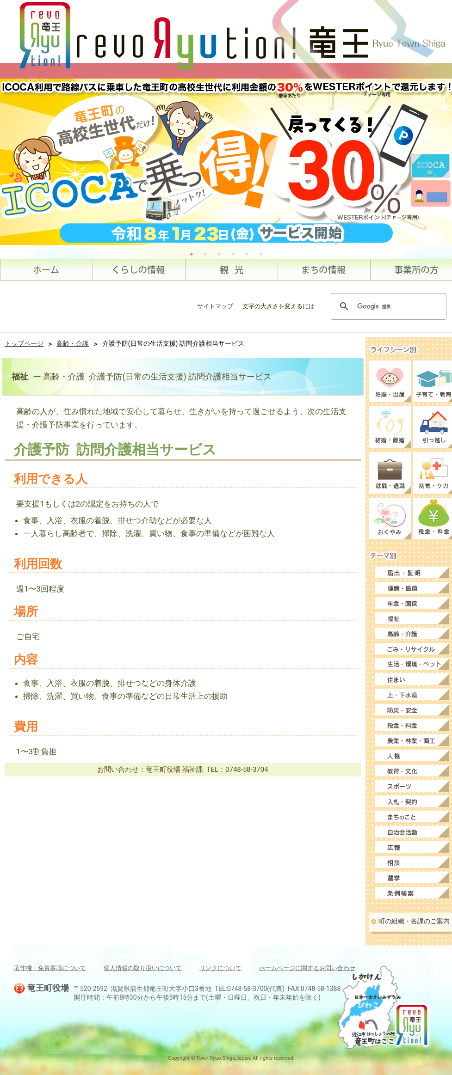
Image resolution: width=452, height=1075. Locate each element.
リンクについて (220, 968)
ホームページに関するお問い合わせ (307, 968)
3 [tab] (219, 254)
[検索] (387, 306)
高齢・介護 (72, 343)
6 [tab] (261, 254)
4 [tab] (233, 254)
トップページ (24, 343)
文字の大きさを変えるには (278, 306)
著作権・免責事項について (50, 968)
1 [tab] (191, 254)
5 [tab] (247, 254)
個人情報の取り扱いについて (143, 968)
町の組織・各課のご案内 (414, 921)
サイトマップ (215, 306)
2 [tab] (205, 254)
